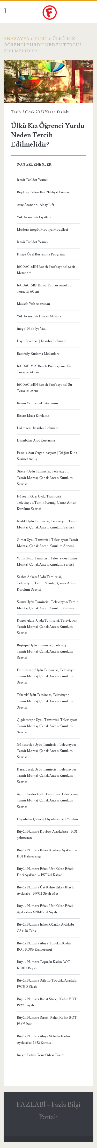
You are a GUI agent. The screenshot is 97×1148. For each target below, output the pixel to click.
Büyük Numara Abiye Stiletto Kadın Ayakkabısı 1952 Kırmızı (43, 1039)
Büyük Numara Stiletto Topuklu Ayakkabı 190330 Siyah (47, 983)
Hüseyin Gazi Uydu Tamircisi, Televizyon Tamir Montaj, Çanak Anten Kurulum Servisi (46, 502)
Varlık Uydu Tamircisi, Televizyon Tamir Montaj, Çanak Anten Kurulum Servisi (47, 561)
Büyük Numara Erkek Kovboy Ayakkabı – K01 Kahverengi (47, 853)
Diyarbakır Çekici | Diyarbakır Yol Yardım (47, 819)
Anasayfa (16, 38)
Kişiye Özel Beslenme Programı (41, 254)
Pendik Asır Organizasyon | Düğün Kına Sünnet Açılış (47, 456)
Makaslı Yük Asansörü (33, 304)
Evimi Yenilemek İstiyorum (37, 403)
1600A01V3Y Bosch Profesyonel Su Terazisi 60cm (44, 369)
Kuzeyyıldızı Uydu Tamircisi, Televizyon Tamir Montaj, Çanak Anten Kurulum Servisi (47, 627)
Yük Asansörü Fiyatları (34, 217)
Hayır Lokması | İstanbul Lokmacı (41, 341)
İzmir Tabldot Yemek (32, 180)
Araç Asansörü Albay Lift (35, 205)
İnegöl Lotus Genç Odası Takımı (41, 1055)
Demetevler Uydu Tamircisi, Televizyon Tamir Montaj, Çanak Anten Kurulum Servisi (47, 676)
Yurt (41, 38)
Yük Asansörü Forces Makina (39, 316)
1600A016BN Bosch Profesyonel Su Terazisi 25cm (44, 388)
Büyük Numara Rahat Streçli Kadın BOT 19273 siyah (47, 1002)
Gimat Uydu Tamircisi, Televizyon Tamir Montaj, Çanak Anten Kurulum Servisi (47, 543)
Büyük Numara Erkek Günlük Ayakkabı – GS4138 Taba (47, 927)
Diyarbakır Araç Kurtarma (36, 440)
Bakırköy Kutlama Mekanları (38, 354)
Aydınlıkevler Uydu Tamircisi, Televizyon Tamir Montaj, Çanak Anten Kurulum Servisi (47, 800)
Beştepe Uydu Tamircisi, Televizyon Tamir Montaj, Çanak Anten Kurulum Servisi (45, 651)
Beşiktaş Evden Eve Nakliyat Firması (43, 192)
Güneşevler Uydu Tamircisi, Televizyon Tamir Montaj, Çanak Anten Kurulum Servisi (46, 751)
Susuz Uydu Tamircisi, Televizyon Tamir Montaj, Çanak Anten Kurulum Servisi (47, 605)
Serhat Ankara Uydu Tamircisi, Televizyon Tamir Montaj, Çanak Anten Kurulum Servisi (46, 583)
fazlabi (63, 112)
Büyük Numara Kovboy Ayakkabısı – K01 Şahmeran (47, 835)
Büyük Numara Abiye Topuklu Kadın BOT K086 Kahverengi (44, 946)
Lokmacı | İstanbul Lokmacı (37, 428)
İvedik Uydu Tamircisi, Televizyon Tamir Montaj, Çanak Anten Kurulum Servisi (47, 524)
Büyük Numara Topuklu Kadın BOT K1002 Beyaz (43, 965)
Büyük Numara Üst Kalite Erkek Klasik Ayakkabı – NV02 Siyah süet (45, 890)
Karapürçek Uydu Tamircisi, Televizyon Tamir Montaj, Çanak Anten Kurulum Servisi (46, 775)
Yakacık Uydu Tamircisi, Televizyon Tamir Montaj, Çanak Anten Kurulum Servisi (45, 701)
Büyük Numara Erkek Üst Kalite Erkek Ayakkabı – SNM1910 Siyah (45, 909)
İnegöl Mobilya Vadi (32, 329)
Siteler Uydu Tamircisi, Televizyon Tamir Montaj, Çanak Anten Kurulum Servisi (45, 477)
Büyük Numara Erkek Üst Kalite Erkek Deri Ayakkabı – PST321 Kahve (45, 872)
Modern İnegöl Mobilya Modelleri (42, 230)
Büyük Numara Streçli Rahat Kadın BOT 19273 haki (47, 1021)
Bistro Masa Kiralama (33, 416)
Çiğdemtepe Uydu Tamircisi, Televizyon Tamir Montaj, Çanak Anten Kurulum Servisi (47, 726)
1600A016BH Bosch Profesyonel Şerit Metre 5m (46, 270)
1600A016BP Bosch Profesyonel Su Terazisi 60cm (44, 288)
